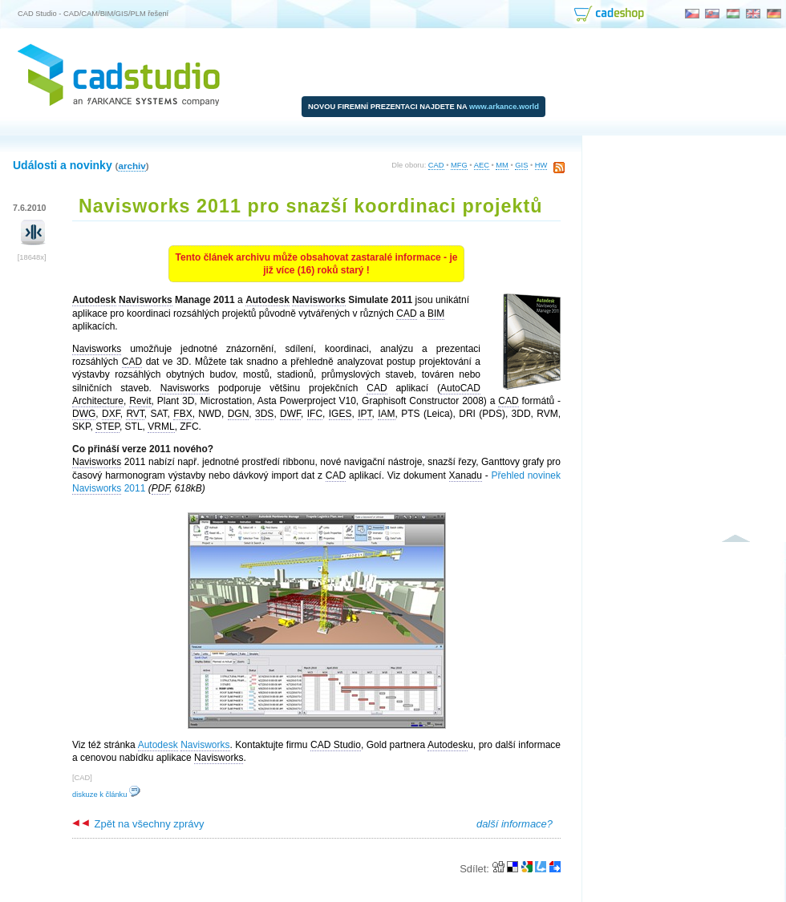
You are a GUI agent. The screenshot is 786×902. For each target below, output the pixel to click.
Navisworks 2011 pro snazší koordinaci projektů (311, 206)
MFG (459, 165)
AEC (481, 165)
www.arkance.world (504, 107)
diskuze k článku (106, 795)
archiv (131, 165)
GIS (521, 165)
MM (502, 165)
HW (541, 165)
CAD (436, 165)
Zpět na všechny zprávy (138, 824)
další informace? (514, 824)
